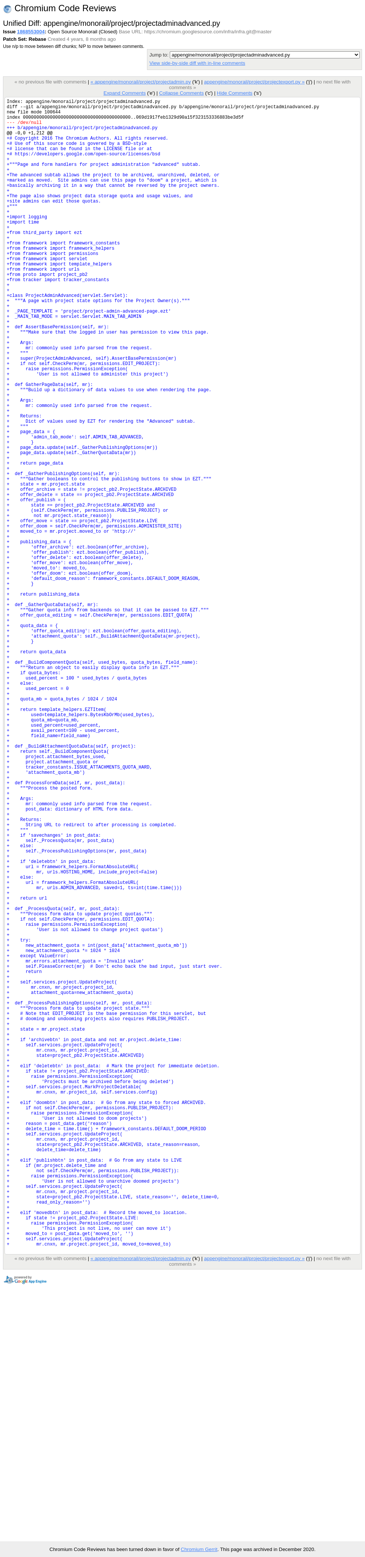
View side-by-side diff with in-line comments (197, 63)
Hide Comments (234, 93)
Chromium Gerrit (199, 1549)
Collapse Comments (181, 93)
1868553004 (31, 31)
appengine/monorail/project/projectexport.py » (254, 82)
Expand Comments (125, 93)
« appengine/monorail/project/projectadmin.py (141, 82)
